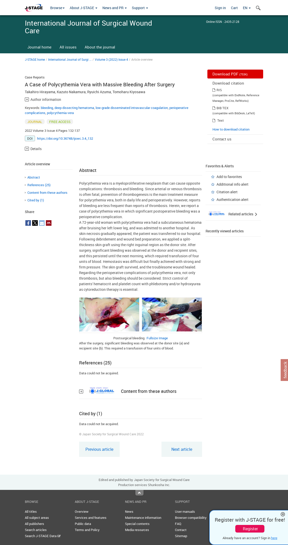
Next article (181, 449)
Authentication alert (232, 199)
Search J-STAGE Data (43, 536)
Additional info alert (232, 184)
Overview (81, 511)
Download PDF (230, 73)
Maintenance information (143, 517)
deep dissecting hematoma (74, 107)
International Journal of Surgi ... (70, 59)
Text (220, 120)
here (274, 538)
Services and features (90, 517)
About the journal (100, 47)
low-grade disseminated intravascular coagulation (132, 107)
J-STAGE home (35, 59)
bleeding (47, 107)
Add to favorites (229, 176)
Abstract (33, 177)
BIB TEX (222, 108)
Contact (181, 529)
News (129, 511)
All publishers (34, 523)
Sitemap (181, 536)
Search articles (36, 529)
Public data (83, 523)
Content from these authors (47, 192)
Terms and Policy (87, 529)
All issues (68, 47)
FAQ (178, 523)
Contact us (221, 138)
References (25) (38, 185)
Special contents (137, 523)
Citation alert (227, 191)
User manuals (185, 511)
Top (139, 492)
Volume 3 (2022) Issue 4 (111, 59)
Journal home (39, 47)
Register (250, 529)
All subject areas (37, 517)
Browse (57, 7)
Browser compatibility (191, 517)
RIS (219, 90)
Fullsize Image (157, 338)
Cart (234, 7)
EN (247, 7)
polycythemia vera (60, 112)
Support (140, 7)
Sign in (220, 7)
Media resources (137, 529)
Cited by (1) (35, 200)
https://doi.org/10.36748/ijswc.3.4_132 (65, 138)
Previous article (99, 449)
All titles (31, 511)
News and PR (114, 7)
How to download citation (230, 129)
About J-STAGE (83, 7)
